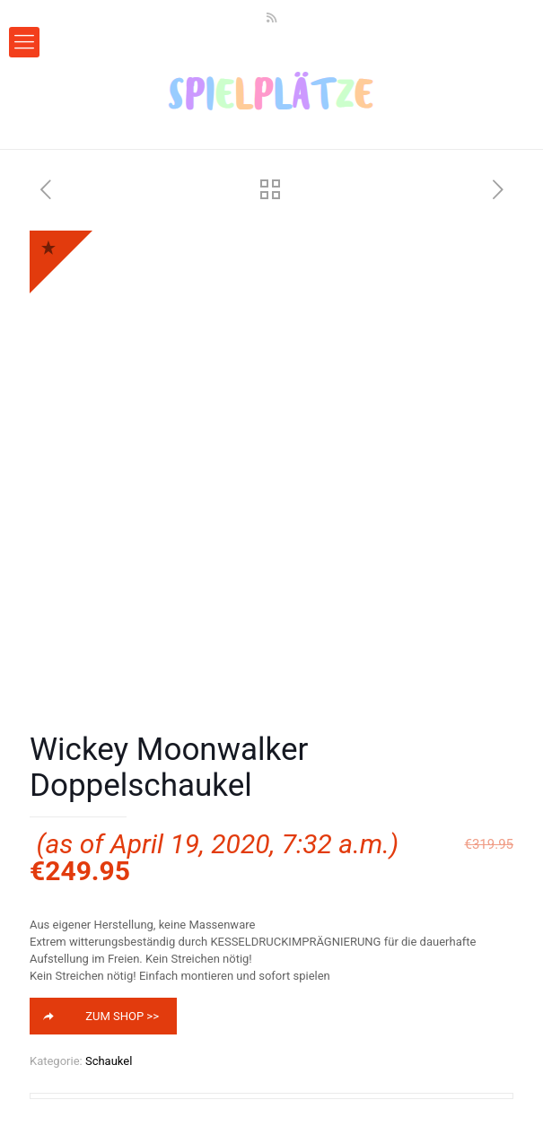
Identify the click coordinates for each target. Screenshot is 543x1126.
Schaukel (108, 1061)
